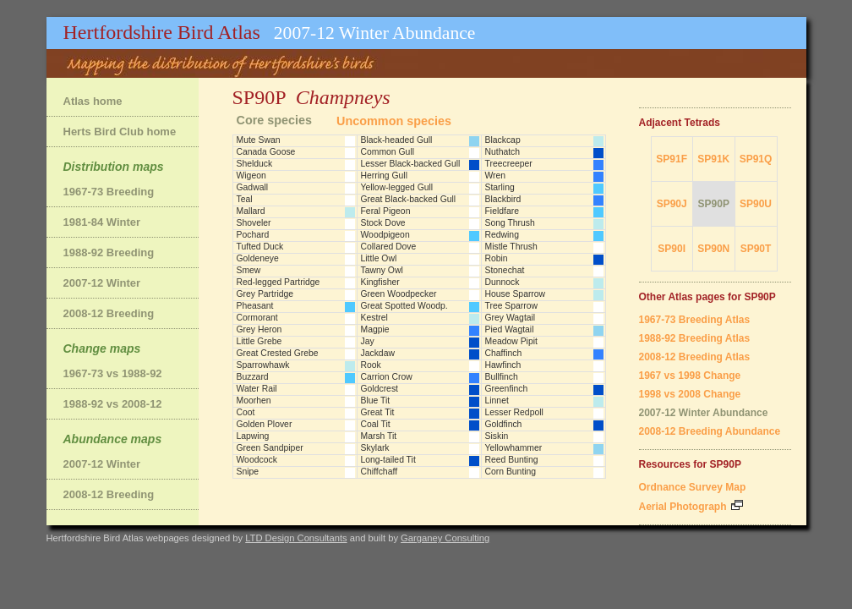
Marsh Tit (379, 436)
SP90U (756, 204)
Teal (245, 199)
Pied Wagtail (509, 329)
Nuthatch (503, 151)
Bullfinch (501, 376)
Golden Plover (264, 424)
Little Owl (379, 258)
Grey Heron (259, 329)
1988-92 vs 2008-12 (112, 404)
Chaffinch (503, 353)
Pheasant (255, 305)
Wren (495, 175)
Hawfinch (503, 365)
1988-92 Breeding (109, 252)
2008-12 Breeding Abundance (710, 431)
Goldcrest (379, 388)
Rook (371, 365)
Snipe (248, 471)
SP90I (671, 249)
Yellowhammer (514, 448)
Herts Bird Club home (120, 131)
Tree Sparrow (511, 305)
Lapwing (253, 436)
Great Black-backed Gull (408, 199)
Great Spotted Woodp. (404, 305)
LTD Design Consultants (296, 538)
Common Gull (388, 151)
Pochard (253, 234)
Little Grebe (259, 341)
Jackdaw (378, 353)
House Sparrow (515, 294)
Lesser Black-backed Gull (411, 163)
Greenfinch (506, 388)
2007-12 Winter (102, 283)
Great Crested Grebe (278, 353)
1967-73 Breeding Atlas (695, 320)
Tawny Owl (382, 270)
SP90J (672, 204)
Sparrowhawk (263, 365)
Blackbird (503, 199)
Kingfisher (380, 282)
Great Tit (378, 412)
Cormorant (257, 317)
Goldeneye (258, 258)
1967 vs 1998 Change (690, 375)
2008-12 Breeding (109, 313)
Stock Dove (383, 223)
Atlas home (93, 101)
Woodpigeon (385, 234)
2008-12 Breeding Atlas (695, 357)
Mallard (251, 211)
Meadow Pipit (511, 341)
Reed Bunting (511, 459)
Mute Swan (259, 140)
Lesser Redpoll (514, 412)
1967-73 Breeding (109, 191)
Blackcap (503, 140)
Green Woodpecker (399, 294)
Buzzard (253, 376)
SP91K (713, 159)
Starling (500, 187)
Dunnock (502, 282)
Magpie (375, 329)
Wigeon (251, 175)
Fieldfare (502, 211)
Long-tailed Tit (388, 459)
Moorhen (254, 400)
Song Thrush (510, 223)
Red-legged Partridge (278, 282)
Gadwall (253, 187)
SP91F (671, 159)
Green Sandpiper (270, 448)
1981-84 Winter (102, 222)
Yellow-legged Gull (397, 187)
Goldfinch (503, 424)
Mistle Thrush (511, 246)
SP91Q (756, 159)
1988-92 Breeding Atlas (695, 338)
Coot (246, 412)
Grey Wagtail (510, 317)
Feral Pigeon (386, 211)
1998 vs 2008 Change (690, 394)
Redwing (502, 234)
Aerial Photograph (691, 507)
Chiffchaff (379, 471)
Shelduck (255, 163)
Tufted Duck (260, 246)
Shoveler (254, 223)
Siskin (497, 436)
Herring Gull (384, 175)
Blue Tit (375, 400)
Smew (249, 270)
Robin (496, 258)
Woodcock (257, 459)
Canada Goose (266, 151)
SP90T (756, 249)
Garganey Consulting (445, 538)
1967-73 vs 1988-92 (112, 373)
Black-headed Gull (397, 140)
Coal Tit (375, 424)
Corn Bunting (511, 471)
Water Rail (257, 388)
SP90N (713, 249)
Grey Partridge (265, 294)
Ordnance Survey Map (692, 487)
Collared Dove (389, 246)
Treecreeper (508, 163)
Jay (367, 341)
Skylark (375, 448)
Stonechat (505, 270)
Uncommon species (393, 121)
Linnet (497, 400)
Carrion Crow (386, 376)
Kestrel (374, 317)
